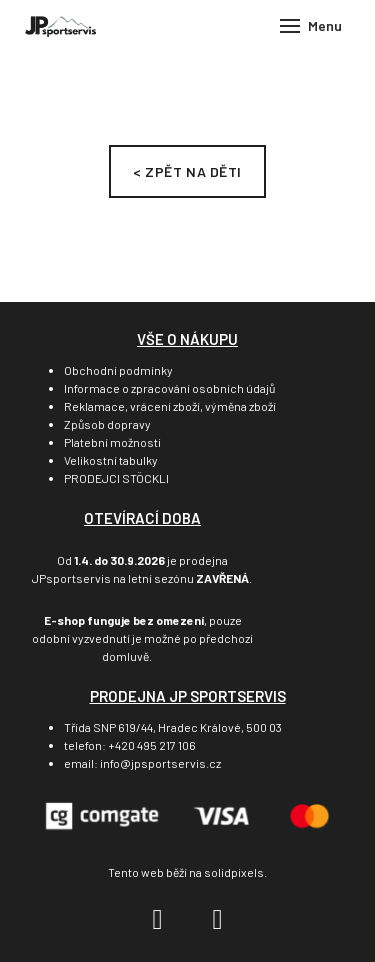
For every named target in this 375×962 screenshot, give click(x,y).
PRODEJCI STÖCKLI (116, 478)
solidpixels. (235, 872)
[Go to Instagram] (218, 920)
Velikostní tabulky (111, 460)
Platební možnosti (112, 442)
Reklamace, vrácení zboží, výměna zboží (170, 406)
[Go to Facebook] (158, 920)
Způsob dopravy (107, 424)
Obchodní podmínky (118, 370)
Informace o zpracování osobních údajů (169, 388)
